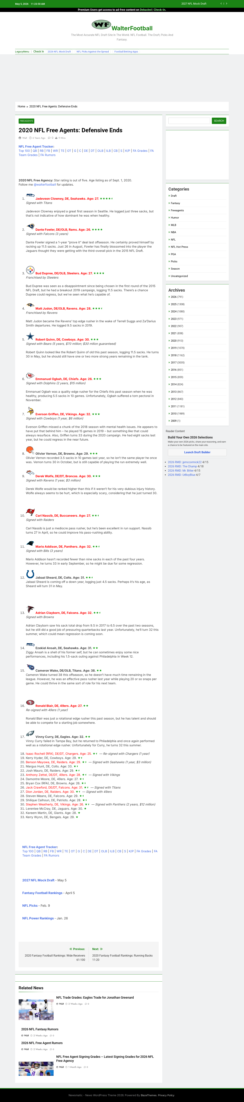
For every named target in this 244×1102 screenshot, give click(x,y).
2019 (173, 348)
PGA (173, 254)
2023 (173, 318)
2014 (173, 384)
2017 (173, 362)
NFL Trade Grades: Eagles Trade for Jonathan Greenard (95, 998)
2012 (173, 399)
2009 (173, 420)
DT (93, 151)
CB (116, 151)
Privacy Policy (166, 1095)
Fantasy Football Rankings (42, 893)
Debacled (146, 9)
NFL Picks (30, 905)
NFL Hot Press (179, 246)
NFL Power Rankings (38, 918)
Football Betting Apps (126, 51)
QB (35, 151)
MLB (173, 225)
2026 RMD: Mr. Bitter (181, 470)
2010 (173, 413)
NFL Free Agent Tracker (36, 146)
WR (55, 151)
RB (42, 151)
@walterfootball (45, 184)
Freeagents (26, 121)
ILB (108, 151)
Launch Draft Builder (197, 452)
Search (219, 120)
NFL (173, 239)
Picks (174, 261)
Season (175, 268)
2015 (173, 377)
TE (62, 151)
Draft (174, 195)
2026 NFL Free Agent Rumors (42, 1043)
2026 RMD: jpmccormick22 (185, 462)
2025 (173, 304)
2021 (173, 333)
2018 (173, 355)
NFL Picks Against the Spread (93, 51)
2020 (173, 340)
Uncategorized (179, 276)
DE (86, 151)
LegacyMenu (22, 51)
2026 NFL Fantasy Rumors (39, 1029)
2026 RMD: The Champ (183, 466)
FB (48, 151)
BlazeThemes (149, 1095)
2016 (173, 369)
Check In (38, 51)
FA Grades (140, 151)
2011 (173, 406)
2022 (173, 326)
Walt (24, 138)
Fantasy (175, 203)
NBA (173, 232)
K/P (127, 151)
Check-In (159, 9)
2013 (173, 391)
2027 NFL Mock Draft (193, 3)
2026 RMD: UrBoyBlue (182, 475)
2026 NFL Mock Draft (59, 51)
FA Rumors (48, 155)
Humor (175, 217)
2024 (173, 311)
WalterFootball (132, 28)
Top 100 (24, 151)
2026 (173, 296)
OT (69, 151)
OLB (100, 151)
